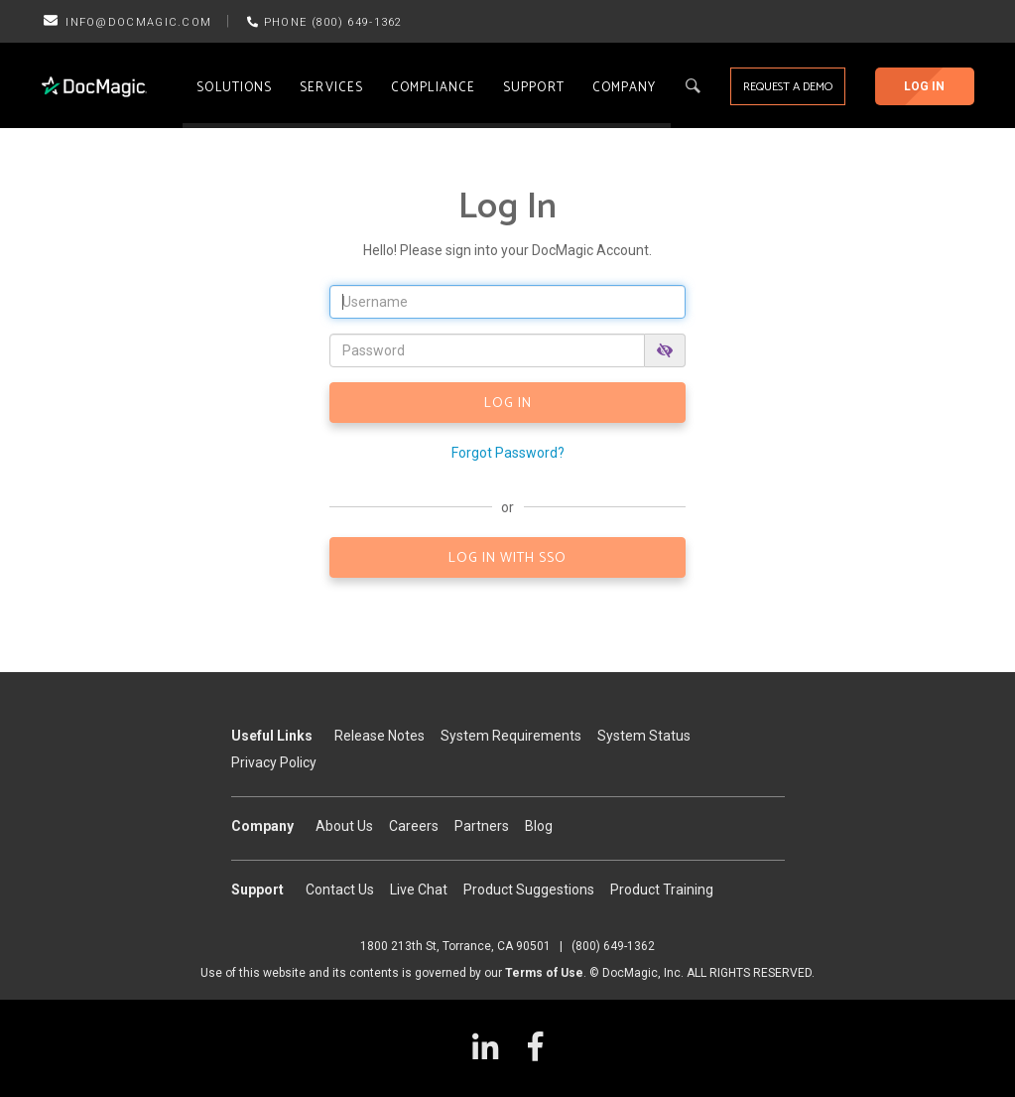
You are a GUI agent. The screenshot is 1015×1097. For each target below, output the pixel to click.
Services (331, 87)
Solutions (234, 87)
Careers (414, 826)
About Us (344, 826)
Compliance (433, 87)
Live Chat (418, 889)
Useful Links (272, 736)
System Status (644, 736)
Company (624, 87)
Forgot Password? (508, 453)
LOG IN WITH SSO (507, 558)
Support (534, 87)
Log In (924, 86)
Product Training (661, 889)
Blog (539, 826)
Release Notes (379, 736)
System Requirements (511, 736)
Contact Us (340, 889)
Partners (481, 826)
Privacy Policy (274, 762)
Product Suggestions (528, 889)
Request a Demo (787, 86)
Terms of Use (544, 973)
